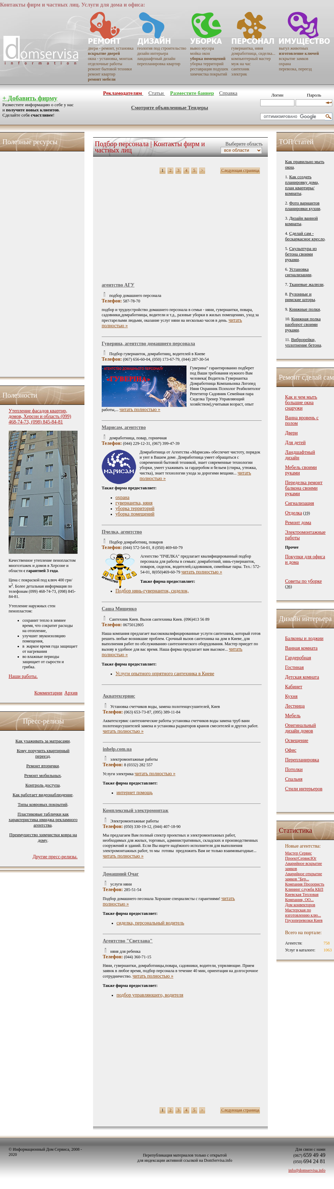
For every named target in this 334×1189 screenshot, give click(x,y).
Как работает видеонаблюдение (43, 794)
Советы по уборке (303, 581)
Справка (228, 93)
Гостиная (294, 667)
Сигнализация (299, 503)
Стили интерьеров (303, 788)
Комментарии (48, 693)
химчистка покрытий (208, 74)
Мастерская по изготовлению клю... (303, 913)
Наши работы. (23, 676)
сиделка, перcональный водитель (150, 923)
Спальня (293, 779)
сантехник (240, 69)
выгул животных (293, 48)
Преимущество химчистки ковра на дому (43, 837)
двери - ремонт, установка (110, 48)
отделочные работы (105, 63)
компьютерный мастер (251, 58)
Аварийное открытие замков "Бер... (303, 876)
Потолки (294, 769)
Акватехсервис (119, 696)
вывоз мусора (202, 48)
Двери (291, 433)
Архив (71, 693)
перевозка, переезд (295, 69)
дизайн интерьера (152, 53)
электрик (239, 74)
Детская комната (302, 677)
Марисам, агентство (124, 427)
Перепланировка (302, 759)
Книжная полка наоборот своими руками (303, 324)
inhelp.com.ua (117, 749)
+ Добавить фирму (29, 98)
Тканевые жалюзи (306, 284)
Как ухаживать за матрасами (43, 740)
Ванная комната (301, 648)
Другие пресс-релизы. (55, 856)
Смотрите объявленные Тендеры (169, 107)
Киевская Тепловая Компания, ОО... (301, 897)
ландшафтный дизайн (156, 58)
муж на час (241, 63)
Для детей (295, 442)
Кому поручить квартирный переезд (43, 753)
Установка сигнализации (298, 272)
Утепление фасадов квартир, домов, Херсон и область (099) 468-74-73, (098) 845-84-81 (40, 416)
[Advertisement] (36, 262)
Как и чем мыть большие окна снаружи (301, 402)
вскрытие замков (293, 58)
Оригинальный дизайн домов (300, 728)
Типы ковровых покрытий (42, 804)
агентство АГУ (118, 285)
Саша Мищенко (119, 608)
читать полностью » (140, 409)
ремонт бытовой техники (110, 69)
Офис (290, 750)
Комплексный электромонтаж (135, 810)
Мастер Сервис (298, 853)
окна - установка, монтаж (110, 58)
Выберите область (243, 144)
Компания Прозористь (304, 884)
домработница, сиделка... (253, 53)
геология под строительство (161, 48)
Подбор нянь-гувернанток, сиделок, (152, 590)
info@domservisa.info (307, 1170)
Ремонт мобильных (42, 775)
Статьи (156, 93)
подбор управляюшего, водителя (150, 995)
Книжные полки (304, 309)
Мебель (293, 715)
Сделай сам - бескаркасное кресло (305, 236)
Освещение (296, 740)
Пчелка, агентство (122, 531)
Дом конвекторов (300, 904)
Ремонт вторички (42, 765)
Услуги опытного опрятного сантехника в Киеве (164, 673)
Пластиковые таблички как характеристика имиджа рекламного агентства (43, 819)
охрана (285, 63)
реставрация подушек (209, 69)
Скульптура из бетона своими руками (301, 254)
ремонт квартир (101, 74)
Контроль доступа (43, 785)
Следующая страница (240, 170)
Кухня (291, 696)
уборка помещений (134, 514)
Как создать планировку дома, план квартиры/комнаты (302, 185)
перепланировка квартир (158, 63)
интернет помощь (135, 792)
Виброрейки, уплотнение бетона (303, 342)
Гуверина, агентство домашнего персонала (148, 343)
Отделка (293, 513)
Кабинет (293, 686)
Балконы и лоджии (304, 638)
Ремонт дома (298, 522)
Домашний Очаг (121, 874)
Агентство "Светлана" (128, 940)
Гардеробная (298, 657)
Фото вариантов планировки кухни (302, 205)
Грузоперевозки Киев (304, 920)
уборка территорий (207, 63)
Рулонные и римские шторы (300, 296)
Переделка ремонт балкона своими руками (304, 488)
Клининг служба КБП (304, 889)
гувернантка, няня (247, 48)
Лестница (295, 706)
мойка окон (200, 53)
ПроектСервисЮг (300, 858)
